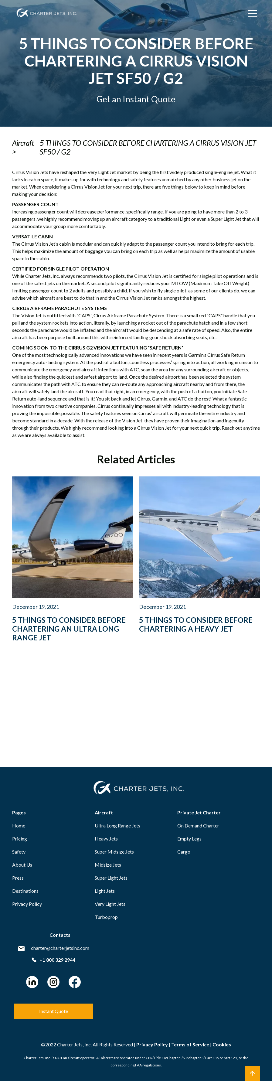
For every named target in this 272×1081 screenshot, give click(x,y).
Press (18, 878)
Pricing (19, 838)
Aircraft (104, 812)
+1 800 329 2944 (53, 960)
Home (18, 825)
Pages (19, 812)
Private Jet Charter (199, 812)
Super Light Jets (111, 878)
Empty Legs (189, 838)
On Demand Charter (198, 825)
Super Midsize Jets (114, 851)
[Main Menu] (252, 13)
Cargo (183, 851)
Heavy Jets (106, 838)
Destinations (25, 891)
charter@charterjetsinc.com (60, 948)
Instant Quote (53, 1011)
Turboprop (106, 917)
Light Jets (105, 891)
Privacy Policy (27, 904)
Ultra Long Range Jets (117, 825)
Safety (18, 851)
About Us (22, 865)
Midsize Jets (108, 865)
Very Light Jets (110, 904)
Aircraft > (23, 147)
